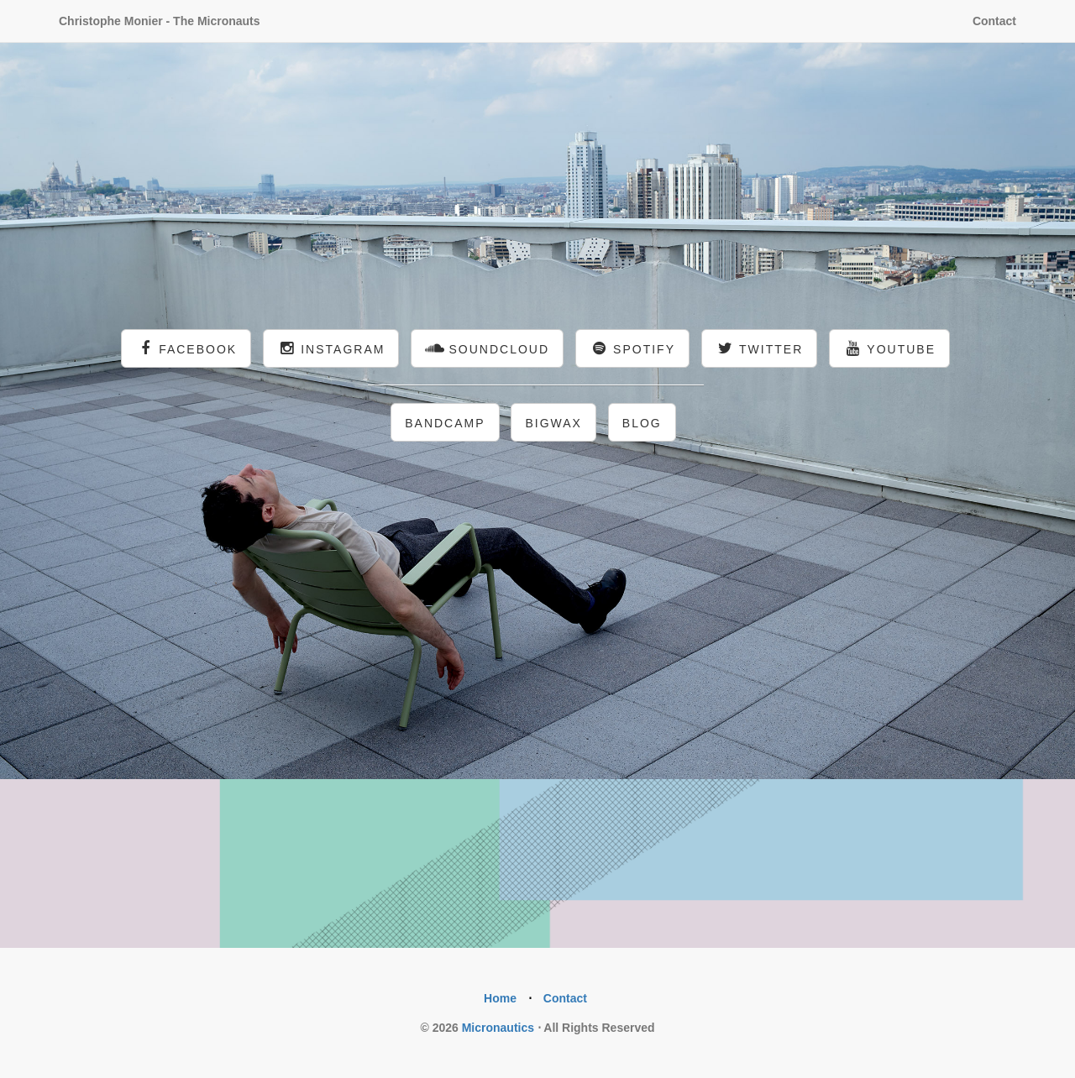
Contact (994, 21)
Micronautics (498, 1027)
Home (500, 998)
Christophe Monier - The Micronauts (159, 21)
